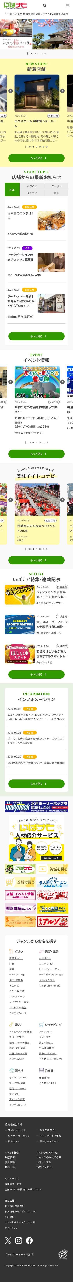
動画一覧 (10, 1167)
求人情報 (10, 1162)
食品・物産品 (46, 1042)
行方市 (51, 520)
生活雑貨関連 (46, 1047)
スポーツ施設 (16, 1037)
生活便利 (14, 1093)
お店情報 (10, 1157)
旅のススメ (14, 1141)
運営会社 (10, 1200)
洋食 (11, 963)
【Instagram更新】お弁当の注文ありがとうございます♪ (20, 301)
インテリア (44, 1037)
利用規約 (10, 1216)
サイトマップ (11, 1227)
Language (57, 5)
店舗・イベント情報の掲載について (23, 1189)
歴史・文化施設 (17, 1047)
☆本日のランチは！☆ (20, 215)
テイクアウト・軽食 (19, 1001)
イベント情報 (12, 1153)
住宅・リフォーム (17, 1088)
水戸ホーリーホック (18, 1135)
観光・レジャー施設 (19, 1042)
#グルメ (21, 536)
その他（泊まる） (47, 1082)
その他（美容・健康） (49, 985)
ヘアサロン (45, 958)
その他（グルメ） (17, 1012)
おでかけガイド (48, 1129)
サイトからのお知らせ (48, 1157)
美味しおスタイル (49, 1141)
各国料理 (14, 985)
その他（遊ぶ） (16, 1058)
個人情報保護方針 (15, 1205)
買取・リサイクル (47, 1053)
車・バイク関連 (17, 1099)
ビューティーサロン (49, 969)
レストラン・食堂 (17, 1007)
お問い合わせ (44, 1167)
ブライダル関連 (17, 1082)
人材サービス (12, 1178)
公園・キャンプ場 (18, 1053)
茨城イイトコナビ (17, 1130)
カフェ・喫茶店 (17, 991)
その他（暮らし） (17, 1104)
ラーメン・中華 (17, 974)
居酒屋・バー (16, 958)
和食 (11, 969)
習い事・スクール (18, 1077)
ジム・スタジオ (47, 980)
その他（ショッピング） (50, 1058)
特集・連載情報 (13, 1124)
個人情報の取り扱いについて (20, 1211)
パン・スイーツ (17, 996)
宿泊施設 (44, 1077)
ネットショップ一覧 (47, 1153)
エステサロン (46, 963)
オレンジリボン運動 (50, 1135)
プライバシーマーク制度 (17, 1254)
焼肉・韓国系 (16, 980)
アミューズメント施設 (20, 1031)
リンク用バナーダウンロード (20, 1222)
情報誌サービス (13, 1183)
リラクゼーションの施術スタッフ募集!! (20, 257)
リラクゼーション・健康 (51, 974)
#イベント (22, 540)
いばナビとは (44, 1162)
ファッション (45, 1031)
